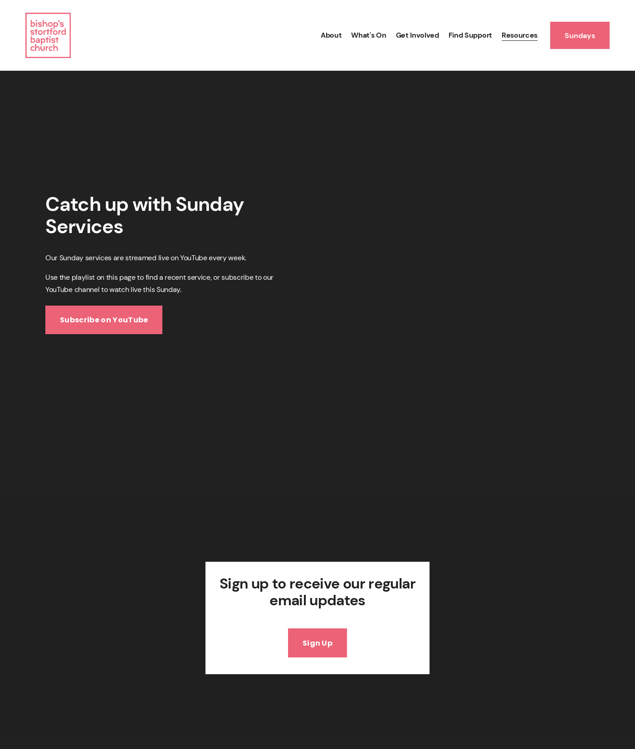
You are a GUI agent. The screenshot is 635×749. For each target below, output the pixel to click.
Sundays (580, 35)
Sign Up (317, 643)
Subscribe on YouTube (104, 320)
